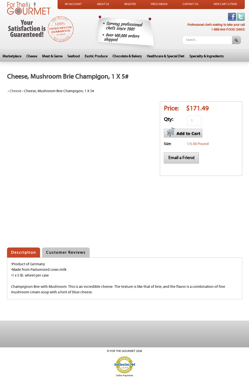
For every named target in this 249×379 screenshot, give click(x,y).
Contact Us (190, 4)
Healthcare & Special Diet (165, 56)
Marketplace (12, 56)
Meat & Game (52, 56)
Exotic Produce (96, 56)
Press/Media (159, 4)
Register (130, 4)
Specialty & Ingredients (206, 56)
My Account (73, 4)
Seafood (73, 56)
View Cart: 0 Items (225, 4)
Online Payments (124, 375)
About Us (103, 4)
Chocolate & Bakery (127, 56)
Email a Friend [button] (181, 157)
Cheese (31, 56)
